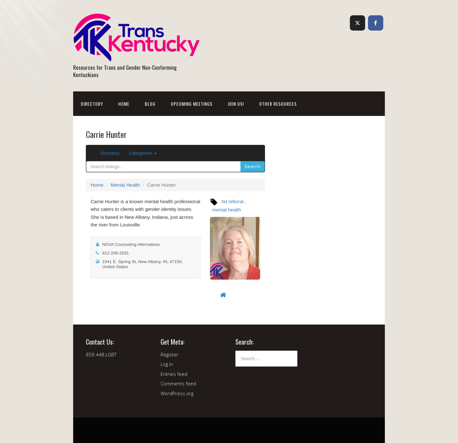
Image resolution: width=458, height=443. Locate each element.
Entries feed (174, 374)
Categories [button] (143, 153)
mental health (226, 209)
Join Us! (236, 103)
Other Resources (278, 103)
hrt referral (233, 201)
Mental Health (125, 185)
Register (169, 354)
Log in (167, 364)
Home (123, 103)
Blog (150, 103)
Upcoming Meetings (191, 103)
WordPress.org (177, 393)
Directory (92, 103)
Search (252, 166)
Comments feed (178, 383)
